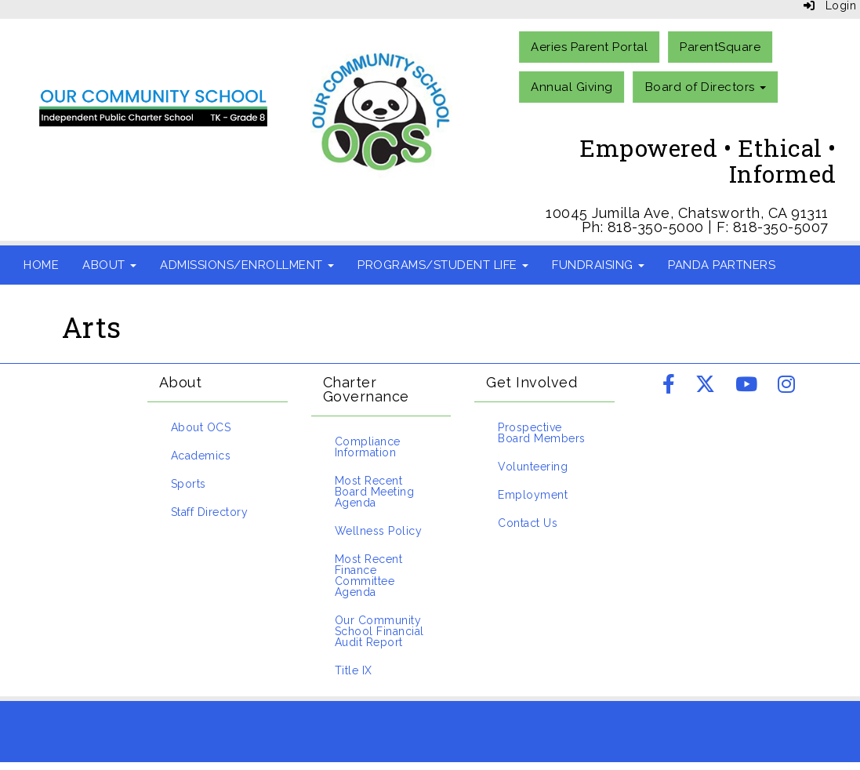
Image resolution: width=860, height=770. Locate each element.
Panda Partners (721, 265)
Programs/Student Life (442, 265)
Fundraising (598, 265)
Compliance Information (368, 447)
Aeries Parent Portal (589, 47)
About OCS (201, 427)
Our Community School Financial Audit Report (379, 631)
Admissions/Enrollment (247, 265)
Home (41, 265)
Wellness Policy (379, 531)
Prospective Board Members (542, 433)
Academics (201, 455)
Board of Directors (706, 87)
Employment (533, 495)
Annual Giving (572, 87)
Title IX (353, 670)
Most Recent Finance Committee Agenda (369, 575)
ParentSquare (720, 47)
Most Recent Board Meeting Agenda (375, 491)
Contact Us (527, 523)
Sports (188, 484)
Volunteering (533, 466)
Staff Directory (210, 512)
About (109, 265)
